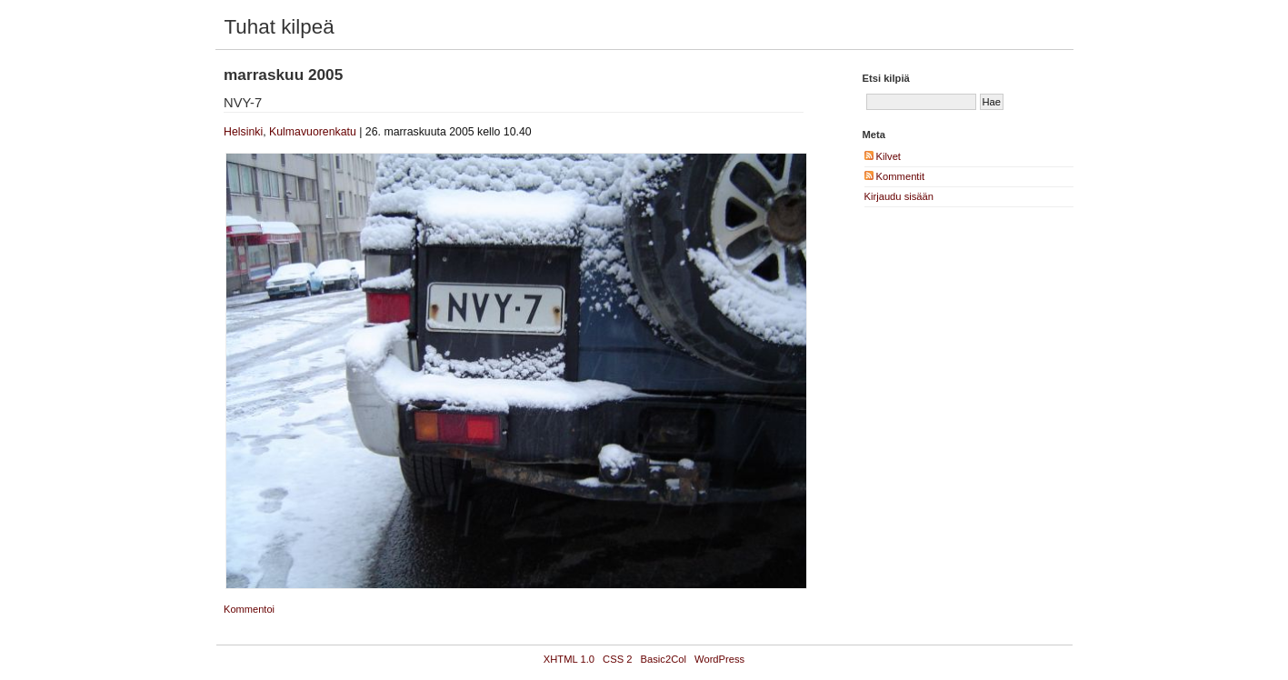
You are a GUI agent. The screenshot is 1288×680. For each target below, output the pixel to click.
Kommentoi (249, 609)
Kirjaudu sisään (899, 196)
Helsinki (243, 131)
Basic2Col (663, 659)
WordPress (719, 659)
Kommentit (894, 176)
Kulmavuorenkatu (312, 131)
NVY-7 (243, 102)
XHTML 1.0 (569, 659)
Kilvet (882, 156)
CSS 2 (617, 659)
